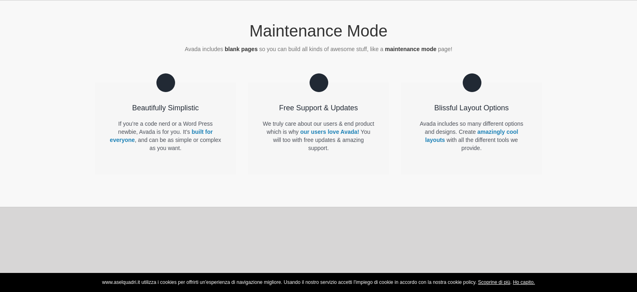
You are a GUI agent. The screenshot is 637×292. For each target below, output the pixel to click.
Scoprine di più (494, 282)
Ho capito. (524, 282)
